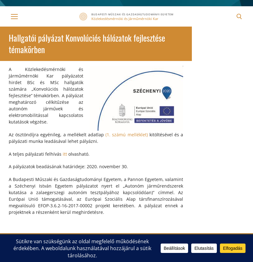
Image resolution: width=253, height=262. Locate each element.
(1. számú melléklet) (126, 135)
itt (65, 154)
